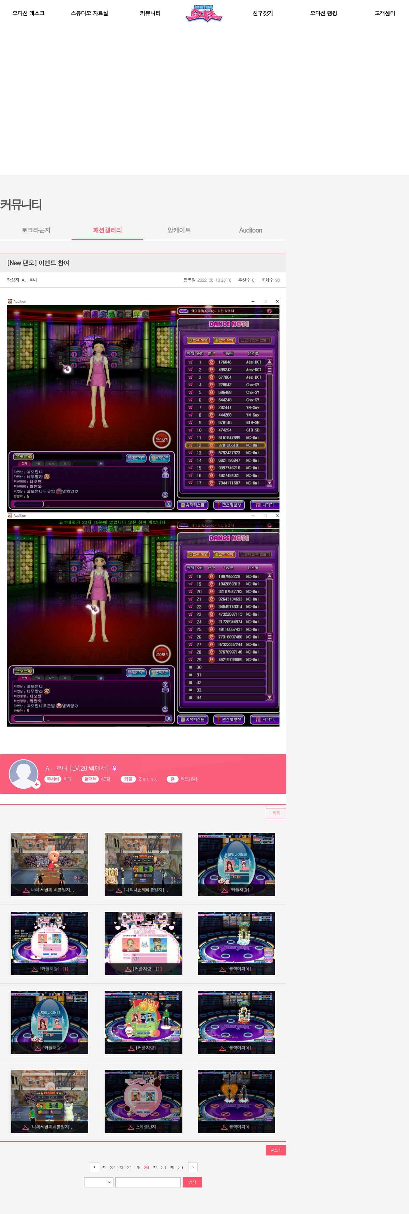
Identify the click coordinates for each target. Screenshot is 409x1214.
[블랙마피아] (239, 968)
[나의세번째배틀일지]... (146, 889)
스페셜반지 (146, 1126)
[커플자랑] (239, 889)
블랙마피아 (240, 1126)
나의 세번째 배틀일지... (53, 889)
